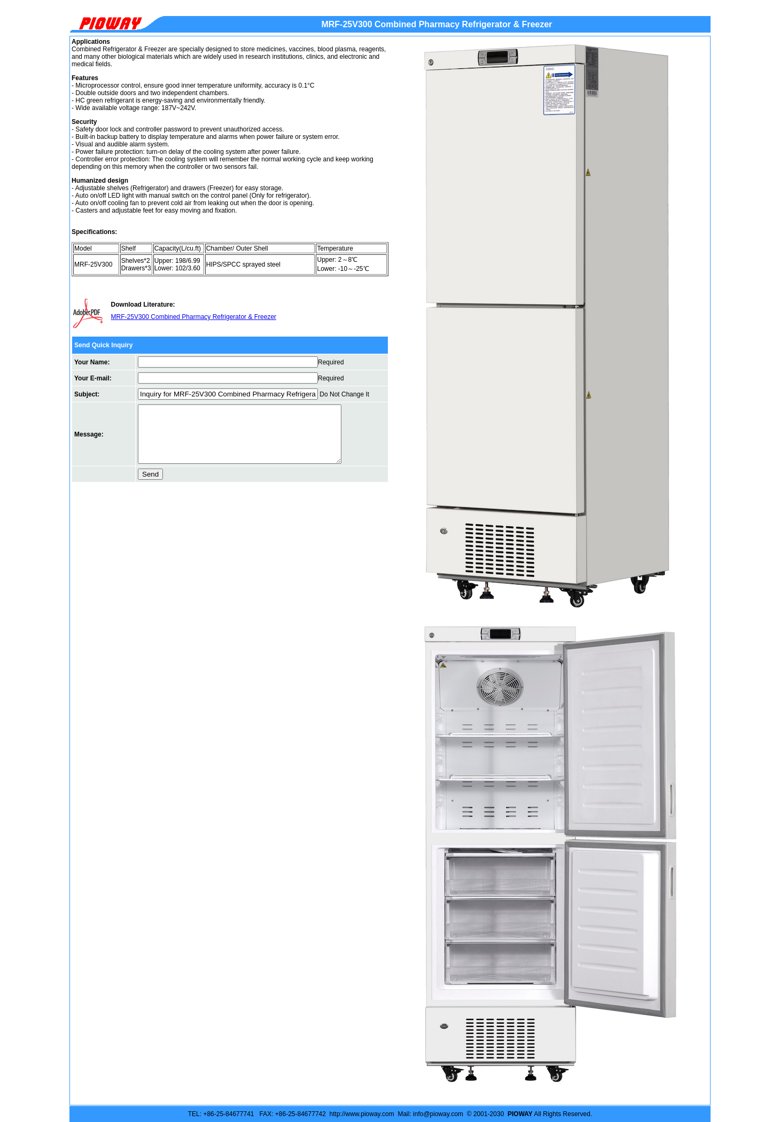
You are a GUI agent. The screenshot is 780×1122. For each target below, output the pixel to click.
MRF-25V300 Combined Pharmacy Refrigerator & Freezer (193, 317)
